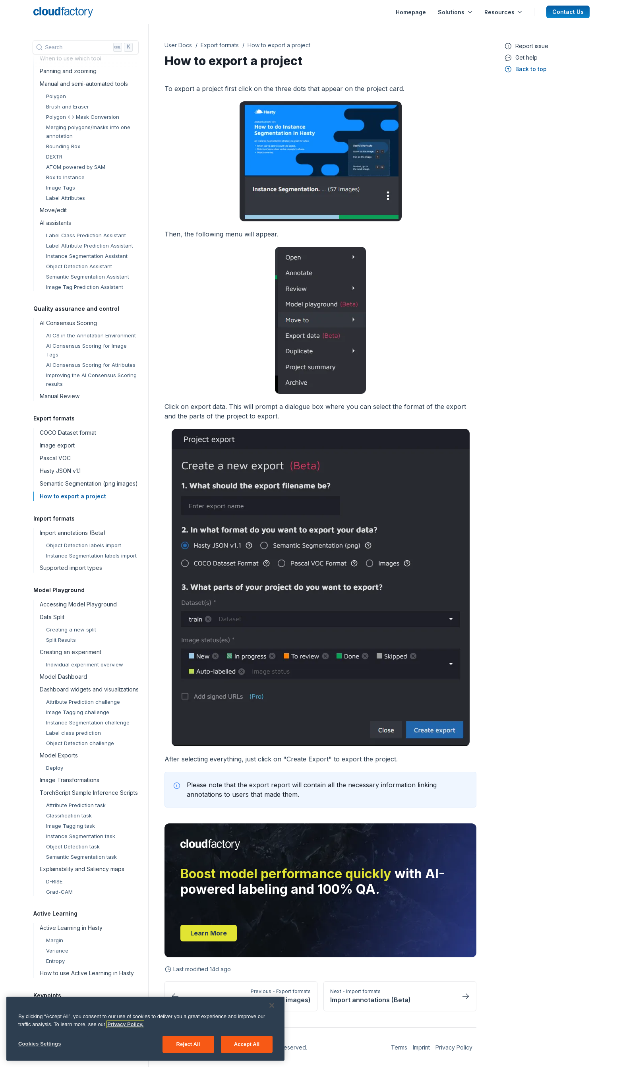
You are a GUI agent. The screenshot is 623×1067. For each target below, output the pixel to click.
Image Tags (60, 187)
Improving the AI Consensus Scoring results (91, 379)
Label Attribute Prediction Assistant (89, 245)
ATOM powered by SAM (75, 167)
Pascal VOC (55, 458)
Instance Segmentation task (80, 836)
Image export (57, 445)
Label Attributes (65, 198)
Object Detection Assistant (79, 266)
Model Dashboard (63, 676)
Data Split (52, 617)
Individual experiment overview (84, 664)
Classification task (69, 815)
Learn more (208, 933)
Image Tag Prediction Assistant (84, 287)
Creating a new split (71, 629)
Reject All (188, 1049)
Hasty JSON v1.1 (60, 470)
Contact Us (568, 11)
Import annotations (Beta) (73, 532)
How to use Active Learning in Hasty (87, 973)
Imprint (421, 1047)
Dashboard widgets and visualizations (89, 689)
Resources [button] (503, 12)
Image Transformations (69, 780)
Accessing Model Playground (78, 604)
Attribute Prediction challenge (83, 702)
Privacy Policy (453, 1047)
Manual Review (59, 396)
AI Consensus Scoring (68, 323)
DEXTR (54, 156)
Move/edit (53, 210)
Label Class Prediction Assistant (86, 235)
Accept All (246, 1049)
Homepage (411, 12)
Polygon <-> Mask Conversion (82, 117)
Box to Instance (65, 177)
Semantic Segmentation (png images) (89, 483)
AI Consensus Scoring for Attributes (90, 365)
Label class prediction (73, 733)
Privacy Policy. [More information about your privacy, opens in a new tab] (125, 1029)
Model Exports (59, 755)
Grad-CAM (59, 892)
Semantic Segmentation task (81, 857)
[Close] (272, 1010)
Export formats (220, 45)
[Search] (86, 47)
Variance (57, 950)
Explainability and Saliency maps (82, 869)
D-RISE (54, 881)
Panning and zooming (68, 71)
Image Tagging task (70, 826)
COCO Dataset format (68, 432)
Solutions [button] (455, 12)
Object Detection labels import (83, 545)
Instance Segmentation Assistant (87, 256)
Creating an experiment (70, 652)
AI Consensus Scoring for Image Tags (86, 350)
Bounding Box (63, 146)
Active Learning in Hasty (71, 927)
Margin (54, 940)
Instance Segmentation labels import (91, 555)
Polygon (56, 96)
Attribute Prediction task (76, 805)
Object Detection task (73, 846)
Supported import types (71, 567)
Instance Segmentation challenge (88, 722)
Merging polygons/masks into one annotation (88, 131)
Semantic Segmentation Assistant (87, 276)
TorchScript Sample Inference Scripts (89, 792)
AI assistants (55, 222)
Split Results (61, 640)
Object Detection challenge (80, 743)
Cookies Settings (39, 1049)
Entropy (55, 961)
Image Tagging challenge (77, 712)
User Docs (178, 45)
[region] (145, 1034)
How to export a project (73, 496)
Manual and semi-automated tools (84, 83)
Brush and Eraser (67, 106)
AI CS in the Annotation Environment (91, 335)
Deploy (54, 768)
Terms (399, 1047)
